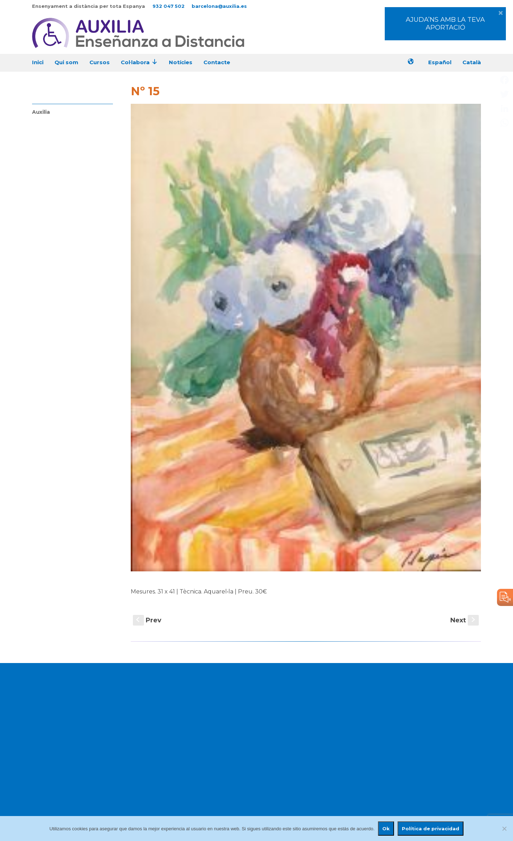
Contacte (216, 62)
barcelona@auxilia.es (219, 6)
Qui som (66, 62)
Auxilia (41, 112)
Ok (386, 828)
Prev (147, 620)
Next (464, 620)
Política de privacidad (430, 828)
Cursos (99, 62)
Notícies (180, 62)
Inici (37, 62)
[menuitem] (442, 63)
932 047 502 (168, 6)
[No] (504, 828)
